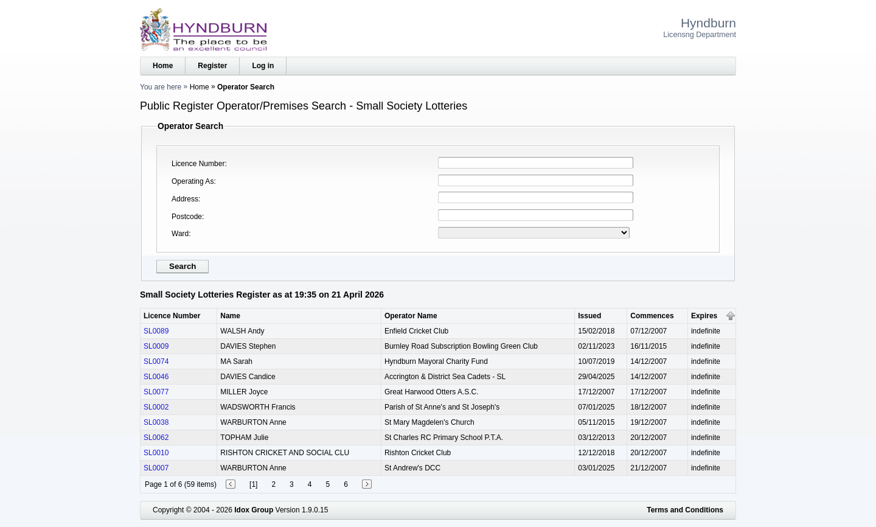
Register (212, 65)
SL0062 (156, 437)
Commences (651, 316)
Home (163, 65)
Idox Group (253, 510)
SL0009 (156, 346)
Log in (263, 65)
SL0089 (156, 331)
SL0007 (156, 468)
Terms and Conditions (685, 510)
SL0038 (156, 422)
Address (185, 199)
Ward (180, 233)
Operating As (193, 181)
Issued (589, 316)
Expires (704, 316)
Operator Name (410, 316)
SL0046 (156, 376)
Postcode (187, 216)
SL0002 (156, 407)
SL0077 (156, 392)
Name (230, 316)
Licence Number (198, 163)
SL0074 (156, 361)
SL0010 (156, 452)
